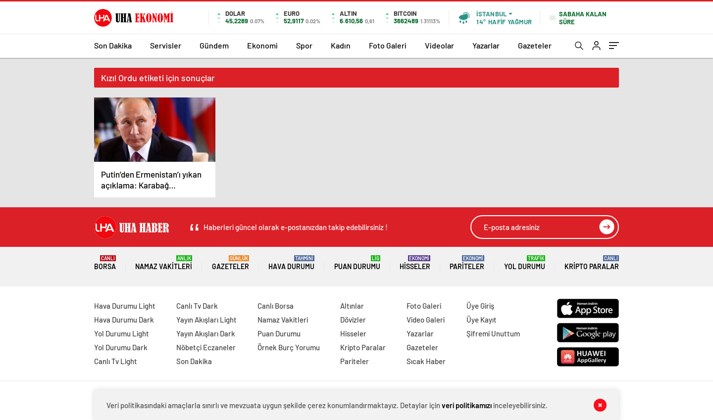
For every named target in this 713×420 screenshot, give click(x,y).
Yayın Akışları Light (206, 319)
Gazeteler (535, 45)
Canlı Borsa (275, 305)
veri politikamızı (467, 405)
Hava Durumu (291, 263)
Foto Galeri (388, 45)
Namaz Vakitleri (163, 263)
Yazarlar (486, 45)
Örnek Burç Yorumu (288, 347)
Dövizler (353, 319)
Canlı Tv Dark (197, 305)
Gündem (214, 45)
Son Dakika (113, 45)
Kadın (341, 45)
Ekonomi (262, 45)
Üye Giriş (480, 305)
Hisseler (415, 263)
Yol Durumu (524, 263)
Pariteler (467, 263)
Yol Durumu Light (121, 333)
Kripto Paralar (591, 263)
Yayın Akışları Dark (205, 333)
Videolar (439, 45)
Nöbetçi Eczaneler (206, 347)
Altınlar (352, 305)
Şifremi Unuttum (493, 333)
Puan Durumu (357, 263)
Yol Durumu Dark (121, 347)
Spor (304, 45)
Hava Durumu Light (124, 305)
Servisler (165, 45)
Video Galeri (426, 319)
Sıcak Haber (426, 361)
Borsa (105, 263)
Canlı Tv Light (115, 361)
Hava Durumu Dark (124, 319)
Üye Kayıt (481, 319)
